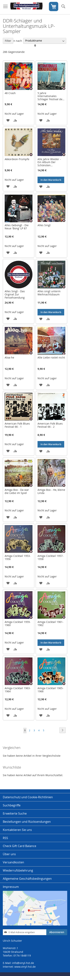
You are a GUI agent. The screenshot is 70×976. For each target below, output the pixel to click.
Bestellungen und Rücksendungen (27, 822)
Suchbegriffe (12, 805)
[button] (8, 120)
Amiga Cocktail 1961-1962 (50, 623)
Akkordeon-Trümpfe (17, 159)
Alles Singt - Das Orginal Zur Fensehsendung (15, 294)
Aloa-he (9, 357)
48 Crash (10, 93)
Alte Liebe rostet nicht (51, 357)
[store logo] (26, 7)
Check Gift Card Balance (19, 846)
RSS (5, 838)
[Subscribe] (56, 932)
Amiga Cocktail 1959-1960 (18, 623)
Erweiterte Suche (15, 813)
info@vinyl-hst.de (23, 963)
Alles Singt (44, 225)
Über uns (9, 854)
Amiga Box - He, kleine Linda (51, 491)
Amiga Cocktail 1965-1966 (50, 689)
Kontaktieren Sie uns (17, 830)
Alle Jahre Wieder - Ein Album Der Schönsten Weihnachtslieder (49, 163)
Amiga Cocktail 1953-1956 (18, 557)
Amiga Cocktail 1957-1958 (50, 557)
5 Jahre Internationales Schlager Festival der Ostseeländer (50, 97)
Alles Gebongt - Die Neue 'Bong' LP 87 (17, 226)
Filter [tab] (8, 40)
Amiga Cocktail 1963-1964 (18, 689)
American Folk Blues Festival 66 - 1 (17, 425)
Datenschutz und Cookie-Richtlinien (28, 797)
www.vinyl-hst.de (25, 966)
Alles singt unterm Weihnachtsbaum (49, 292)
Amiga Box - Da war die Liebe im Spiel (17, 491)
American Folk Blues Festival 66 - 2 (50, 425)
